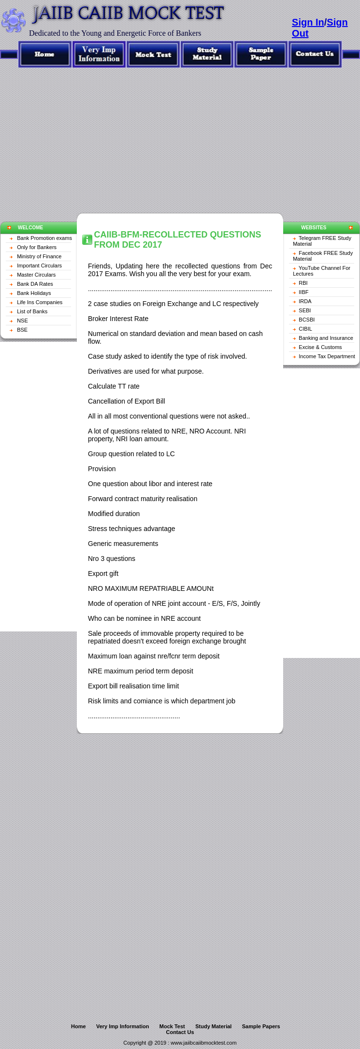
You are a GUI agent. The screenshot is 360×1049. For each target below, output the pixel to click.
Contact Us (180, 1032)
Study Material (213, 1026)
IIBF (303, 292)
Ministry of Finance (39, 256)
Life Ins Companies (39, 302)
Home (78, 1026)
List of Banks (32, 311)
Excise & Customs (320, 347)
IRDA (305, 301)
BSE (22, 330)
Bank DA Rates (35, 284)
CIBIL (305, 329)
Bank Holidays (34, 293)
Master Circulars (36, 275)
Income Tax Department (327, 356)
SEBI (305, 310)
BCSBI (307, 319)
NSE (22, 320)
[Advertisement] (180, 135)
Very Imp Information (122, 1026)
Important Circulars (39, 265)
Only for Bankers (37, 247)
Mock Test (172, 1026)
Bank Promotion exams (44, 238)
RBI (303, 283)
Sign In (308, 22)
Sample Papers (261, 1026)
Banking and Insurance (326, 338)
